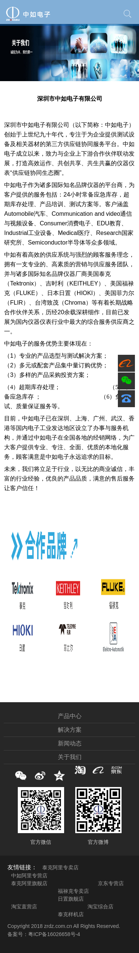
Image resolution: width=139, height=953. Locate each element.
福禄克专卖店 (73, 891)
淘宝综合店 (100, 906)
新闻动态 (70, 743)
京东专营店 (111, 883)
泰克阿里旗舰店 (29, 883)
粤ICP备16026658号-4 (54, 934)
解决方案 (70, 730)
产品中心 (70, 716)
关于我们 (70, 757)
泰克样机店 (71, 914)
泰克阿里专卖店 (60, 867)
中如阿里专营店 (29, 876)
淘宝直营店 (24, 906)
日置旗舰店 (71, 899)
